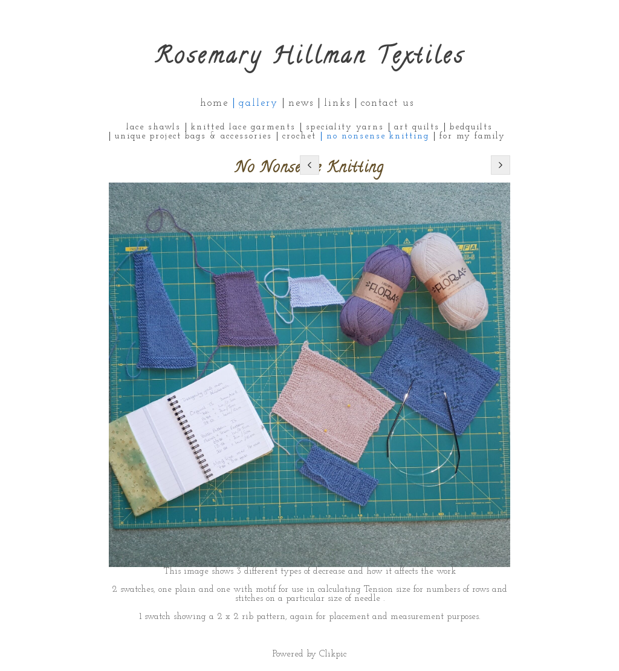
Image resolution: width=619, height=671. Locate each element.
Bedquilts (471, 127)
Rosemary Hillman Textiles (310, 58)
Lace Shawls (153, 127)
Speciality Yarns (345, 127)
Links (337, 103)
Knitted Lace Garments (243, 127)
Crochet (299, 136)
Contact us (387, 103)
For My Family (472, 136)
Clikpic (332, 654)
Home (214, 103)
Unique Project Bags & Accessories (193, 136)
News (301, 103)
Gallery (258, 103)
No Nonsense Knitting (377, 136)
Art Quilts (416, 127)
